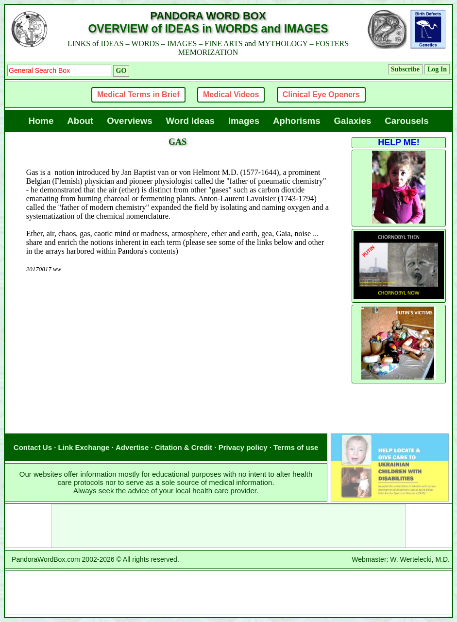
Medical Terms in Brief (138, 94)
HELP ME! (399, 142)
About (80, 121)
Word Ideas (190, 121)
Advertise (132, 447)
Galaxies (353, 121)
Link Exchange (84, 447)
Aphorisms (296, 121)
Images (243, 121)
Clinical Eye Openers (321, 94)
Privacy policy (243, 447)
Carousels (406, 121)
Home (40, 121)
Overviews (129, 121)
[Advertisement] (177, 320)
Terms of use (295, 447)
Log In (437, 69)
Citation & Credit (183, 447)
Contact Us (33, 447)
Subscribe (405, 69)
